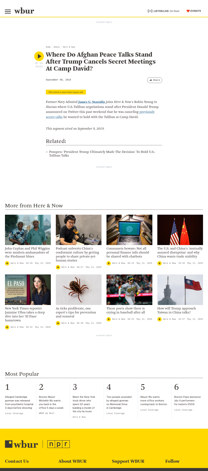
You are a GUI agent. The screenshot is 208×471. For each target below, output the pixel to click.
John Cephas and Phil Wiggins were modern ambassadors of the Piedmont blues (27, 253)
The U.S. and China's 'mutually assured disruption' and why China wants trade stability (180, 253)
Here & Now (69, 47)
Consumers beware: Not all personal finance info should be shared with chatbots (127, 253)
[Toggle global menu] (8, 12)
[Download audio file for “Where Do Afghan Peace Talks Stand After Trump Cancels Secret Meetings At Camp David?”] (36, 63)
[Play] (7, 263)
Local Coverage (14, 414)
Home (48, 47)
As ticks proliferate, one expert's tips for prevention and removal (76, 313)
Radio (57, 47)
